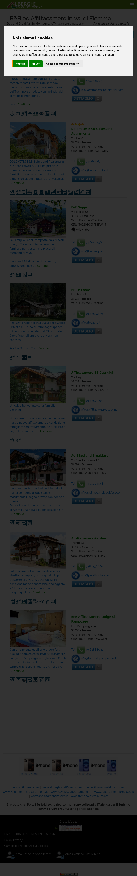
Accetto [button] (20, 63)
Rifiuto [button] (36, 63)
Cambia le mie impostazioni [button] (63, 63)
